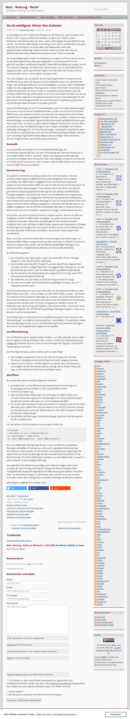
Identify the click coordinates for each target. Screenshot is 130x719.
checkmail (101, 407)
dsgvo (99, 433)
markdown (101, 506)
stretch (100, 560)
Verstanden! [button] (116, 714)
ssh (98, 552)
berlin (99, 389)
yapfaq (100, 604)
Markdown (11, 643)
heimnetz (101, 472)
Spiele (99, 547)
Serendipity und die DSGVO (108, 312)
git (98, 462)
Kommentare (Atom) (105, 625)
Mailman (100, 500)
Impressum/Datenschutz (89, 17)
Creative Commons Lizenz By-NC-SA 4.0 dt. (109, 650)
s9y (98, 537)
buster (100, 397)
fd (98, 451)
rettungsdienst (103, 531)
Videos (100, 586)
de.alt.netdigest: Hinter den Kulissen (34, 25)
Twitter (100, 573)
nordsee (100, 516)
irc (98, 485)
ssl (98, 555)
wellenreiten (102, 596)
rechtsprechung (104, 529)
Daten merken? (16, 690)
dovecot (100, 428)
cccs (99, 404)
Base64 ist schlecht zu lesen (17, 504)
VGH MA (100, 583)
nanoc (99, 513)
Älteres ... (98, 65)
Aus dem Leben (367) (109, 121)
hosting (100, 475)
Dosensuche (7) (106, 137)
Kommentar (12, 602)
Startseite (11, 17)
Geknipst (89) (106, 126)
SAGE (99, 539)
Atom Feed (101, 619)
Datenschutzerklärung (61, 682)
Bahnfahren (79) (108, 124)
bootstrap (101, 394)
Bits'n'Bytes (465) (107, 129)
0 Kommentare (22, 495)
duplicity (100, 438)
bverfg (99, 399)
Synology (100, 563)
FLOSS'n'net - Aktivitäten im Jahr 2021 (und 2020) (25, 507)
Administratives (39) (108, 118)
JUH (98, 490)
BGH (99, 392)
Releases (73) (105, 144)
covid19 (100, 410)
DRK (99, 430)
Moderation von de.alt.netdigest (19, 516)
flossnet (100, 454)
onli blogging (101, 241)
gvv (98, 467)
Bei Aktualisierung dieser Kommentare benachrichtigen (35, 693)
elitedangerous (103, 443)
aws (98, 381)
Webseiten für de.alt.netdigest (18, 513)
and (98, 366)
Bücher (100, 402)
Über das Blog (47, 17)
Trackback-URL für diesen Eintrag (19, 539)
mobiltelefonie (103, 508)
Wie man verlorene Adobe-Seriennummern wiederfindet (105, 329)
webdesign (101, 594)
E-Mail (9, 586)
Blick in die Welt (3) (108, 134)
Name (9, 578)
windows (100, 599)
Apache (100, 373)
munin (100, 511)
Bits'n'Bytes (11, 495)
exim (99, 446)
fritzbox (100, 459)
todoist (100, 570)
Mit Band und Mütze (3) (110, 139)
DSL (98, 436)
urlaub (100, 576)
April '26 (109, 48)
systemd (100, 565)
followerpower (103, 456)
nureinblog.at (102, 311)
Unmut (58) (105, 150)
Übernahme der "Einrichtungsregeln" (20, 510)
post (99, 526)
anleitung (101, 371)
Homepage (12, 594)
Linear (28, 563)
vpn (98, 591)
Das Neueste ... (100, 63)
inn (98, 477)
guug (99, 464)
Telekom (100, 568)
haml (99, 469)
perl (25, 498)
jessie (99, 487)
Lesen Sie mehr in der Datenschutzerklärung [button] (56, 714)
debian (100, 417)
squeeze (100, 550)
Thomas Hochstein (27, 30)
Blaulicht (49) (105, 131)
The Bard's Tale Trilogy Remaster (107, 170)
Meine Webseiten (28, 17)
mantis (100, 503)
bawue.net (101, 386)
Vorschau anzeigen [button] (16, 547)
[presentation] (26, 666)
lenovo (100, 495)
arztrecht (101, 376)
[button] (17, 487)
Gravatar (10, 673)
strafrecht (101, 557)
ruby (99, 534)
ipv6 (99, 482)
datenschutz (102, 412)
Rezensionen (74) (107, 147)
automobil (101, 379)
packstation (102, 519)
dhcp (99, 420)
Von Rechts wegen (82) (109, 152)
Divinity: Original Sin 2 (106, 242)
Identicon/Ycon (20, 673)
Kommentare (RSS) (105, 622)
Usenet (100, 578)
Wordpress (101, 602)
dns (98, 425)
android (100, 368)
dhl (98, 423)
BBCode (10, 657)
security (100, 542)
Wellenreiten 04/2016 (31, 524)
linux (99, 498)
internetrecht (102, 480)
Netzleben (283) (106, 142)
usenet (30, 498)
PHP (98, 524)
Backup (100, 384)
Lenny (99, 493)
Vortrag (100, 589)
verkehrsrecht (103, 581)
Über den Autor (65, 17)
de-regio (100, 415)
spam (99, 544)
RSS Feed (101, 617)
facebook (101, 449)
